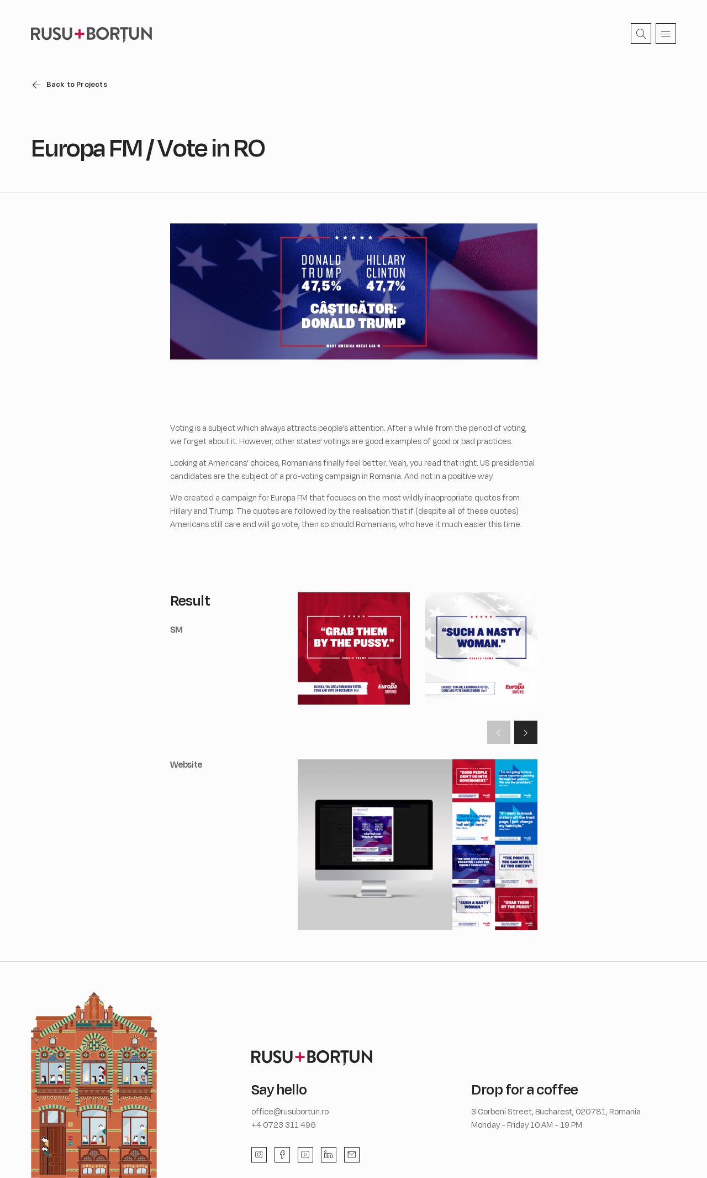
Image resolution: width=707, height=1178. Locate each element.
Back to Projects (76, 84)
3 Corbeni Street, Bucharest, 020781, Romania (556, 1111)
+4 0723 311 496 (283, 1124)
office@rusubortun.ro (290, 1111)
